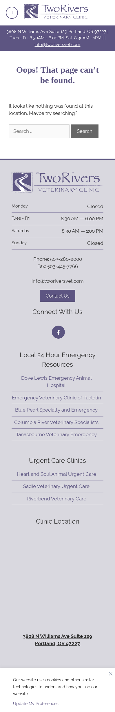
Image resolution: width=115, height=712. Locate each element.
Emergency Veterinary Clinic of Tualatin (56, 398)
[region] (57, 690)
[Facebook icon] (58, 332)
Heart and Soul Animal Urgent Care (56, 474)
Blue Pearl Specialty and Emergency (56, 410)
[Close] (110, 672)
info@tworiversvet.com (57, 44)
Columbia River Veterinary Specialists (56, 422)
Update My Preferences (36, 703)
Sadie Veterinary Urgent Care (56, 486)
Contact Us (58, 296)
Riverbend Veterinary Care (56, 499)
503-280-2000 (66, 259)
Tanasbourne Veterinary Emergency (56, 434)
